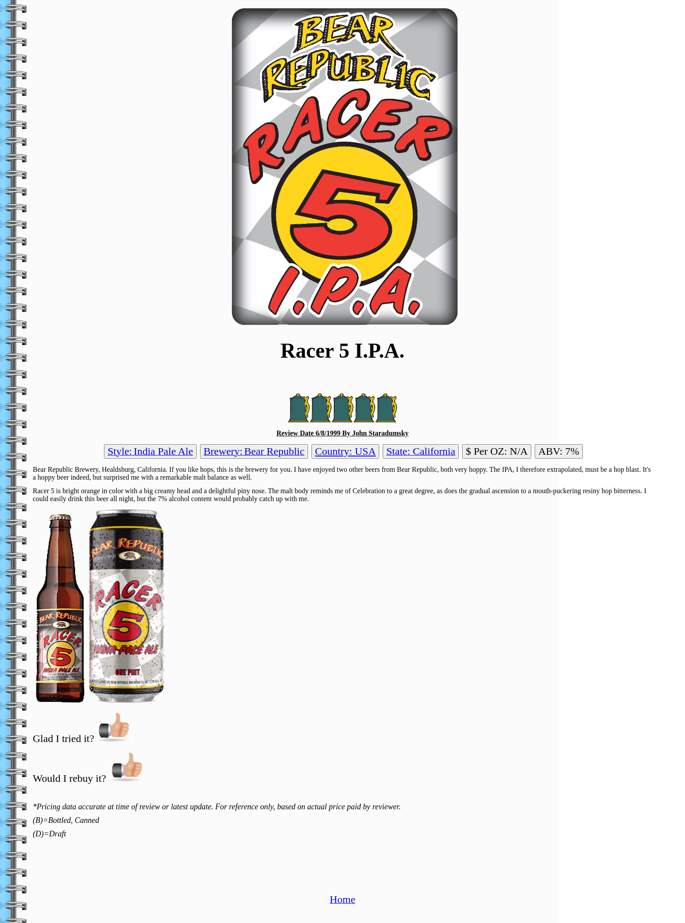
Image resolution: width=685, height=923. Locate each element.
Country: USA (345, 451)
